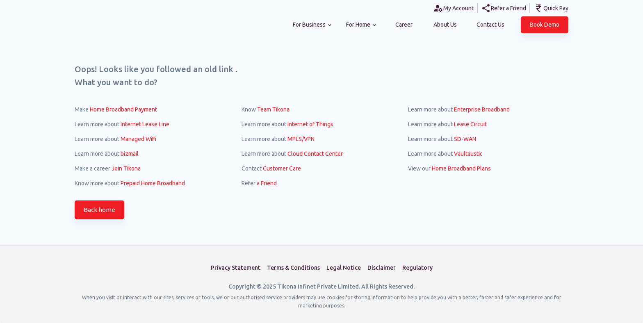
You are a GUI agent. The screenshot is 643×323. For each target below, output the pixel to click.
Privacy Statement (235, 267)
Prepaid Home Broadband (153, 183)
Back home (99, 209)
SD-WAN (465, 139)
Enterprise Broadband (482, 109)
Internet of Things (310, 124)
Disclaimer (381, 267)
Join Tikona (126, 168)
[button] (544, 24)
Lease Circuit (470, 124)
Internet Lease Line (145, 124)
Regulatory (417, 267)
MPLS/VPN (301, 139)
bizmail (130, 153)
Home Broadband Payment (123, 109)
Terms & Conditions (293, 267)
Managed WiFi (138, 139)
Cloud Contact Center (315, 153)
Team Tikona (273, 109)
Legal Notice (343, 267)
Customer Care (282, 168)
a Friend (267, 183)
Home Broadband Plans (461, 168)
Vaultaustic (468, 153)
